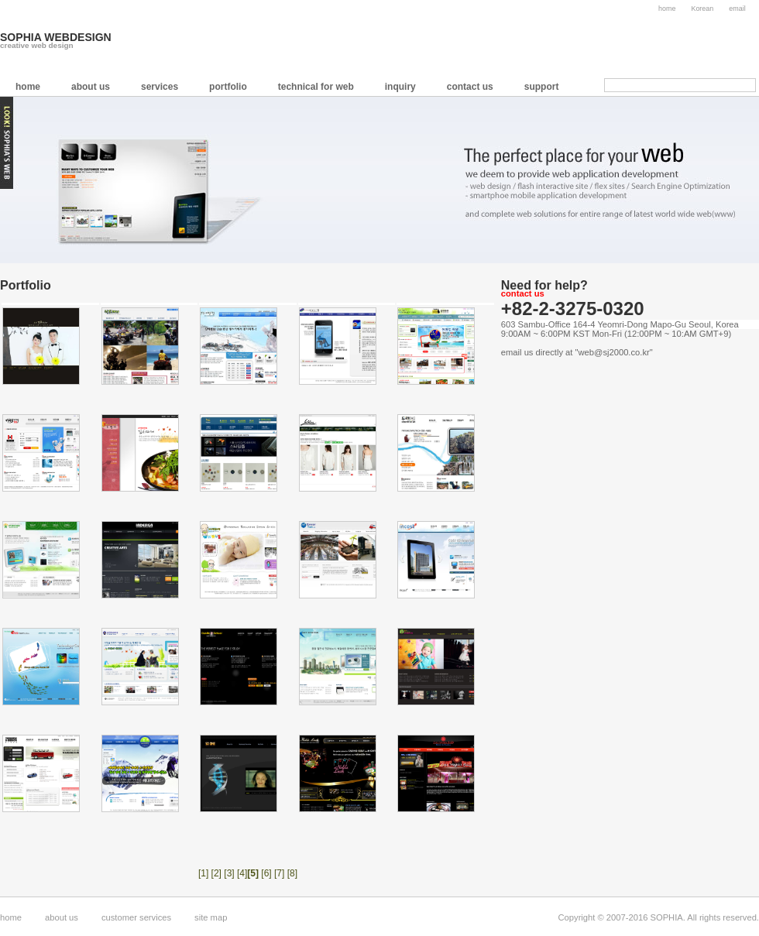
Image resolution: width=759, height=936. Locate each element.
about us (90, 86)
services (159, 86)
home (666, 8)
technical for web (316, 86)
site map (210, 917)
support (541, 86)
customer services (136, 917)
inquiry (400, 86)
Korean (702, 8)
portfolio (228, 86)
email (737, 8)
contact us (470, 86)
